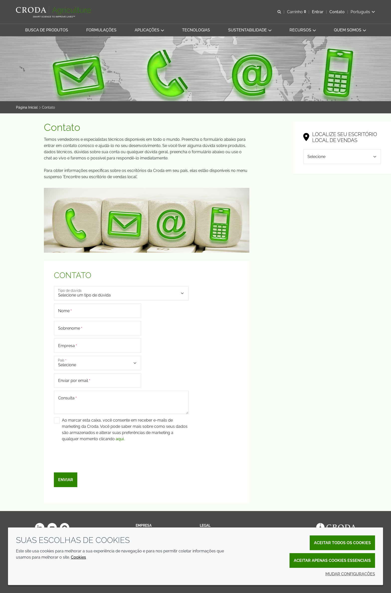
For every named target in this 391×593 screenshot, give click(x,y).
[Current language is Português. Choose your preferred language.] (363, 12)
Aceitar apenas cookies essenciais (332, 560)
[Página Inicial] (54, 11)
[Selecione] (342, 156)
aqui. (120, 439)
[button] (46, 30)
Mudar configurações (350, 574)
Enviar (65, 479)
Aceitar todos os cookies (342, 542)
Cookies (78, 557)
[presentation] (92, 459)
